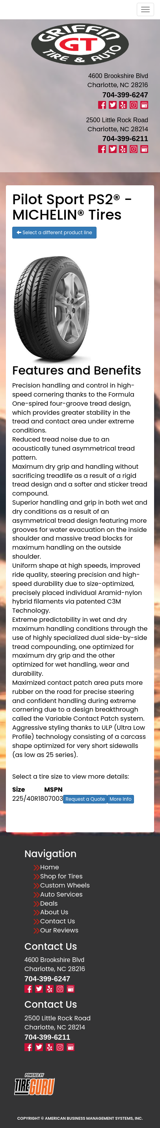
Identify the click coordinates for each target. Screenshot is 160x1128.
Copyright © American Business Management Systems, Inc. (80, 1118)
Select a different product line (54, 232)
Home (49, 867)
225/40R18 (28, 798)
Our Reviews (59, 930)
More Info (120, 799)
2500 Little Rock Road (57, 1018)
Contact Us (57, 921)
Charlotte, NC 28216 (117, 84)
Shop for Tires (61, 876)
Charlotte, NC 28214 (117, 129)
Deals (49, 903)
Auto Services (61, 894)
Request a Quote (85, 799)
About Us (54, 912)
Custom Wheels (65, 885)
